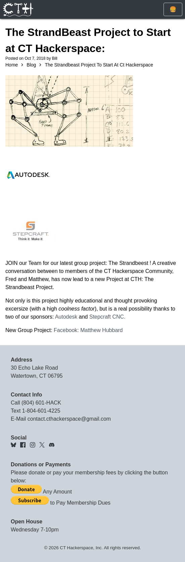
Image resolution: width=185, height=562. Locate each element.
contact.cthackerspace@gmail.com (69, 419)
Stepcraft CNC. (107, 317)
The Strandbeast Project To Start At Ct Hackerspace (99, 64)
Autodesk (66, 317)
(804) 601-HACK (41, 403)
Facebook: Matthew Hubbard (88, 330)
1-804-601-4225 (41, 411)
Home (11, 64)
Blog (31, 64)
